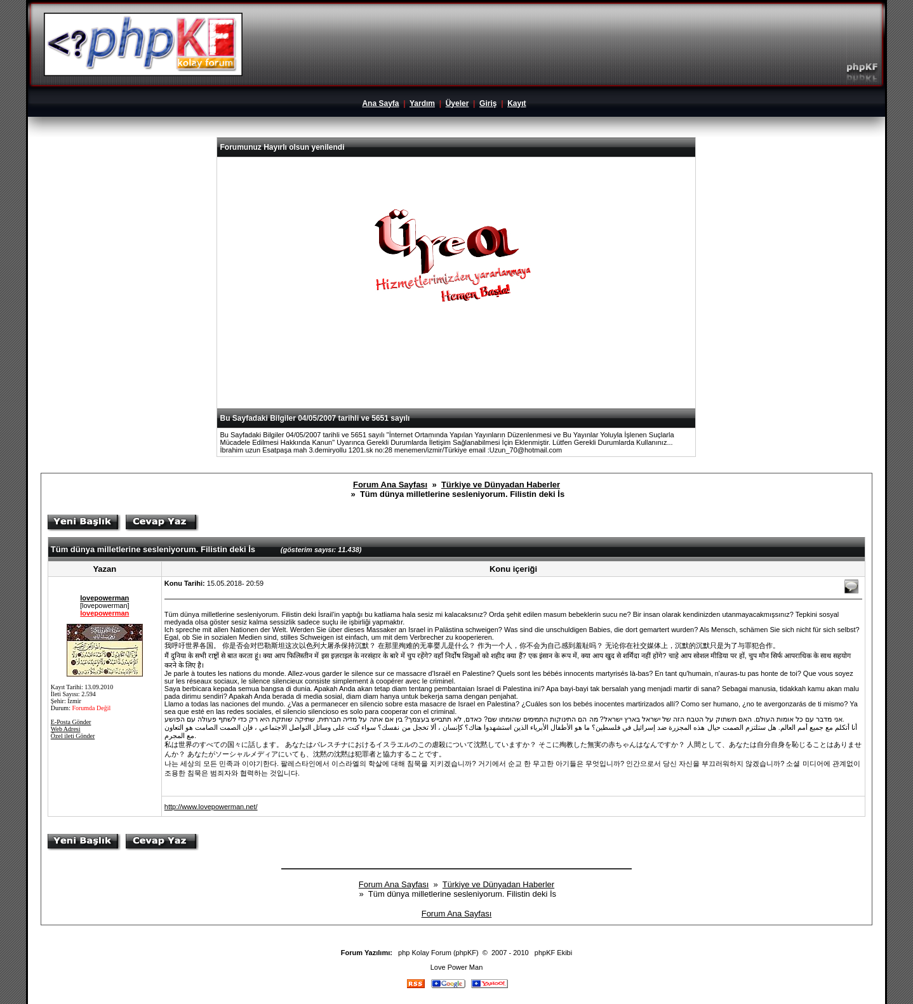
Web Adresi (66, 728)
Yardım (422, 103)
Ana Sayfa (380, 103)
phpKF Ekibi (553, 952)
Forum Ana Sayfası (390, 484)
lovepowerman (104, 598)
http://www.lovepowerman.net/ (211, 806)
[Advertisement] (456, 377)
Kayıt (516, 103)
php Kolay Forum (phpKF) (438, 952)
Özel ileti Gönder (73, 735)
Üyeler (457, 103)
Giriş (487, 103)
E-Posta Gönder (71, 721)
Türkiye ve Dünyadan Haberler (500, 484)
